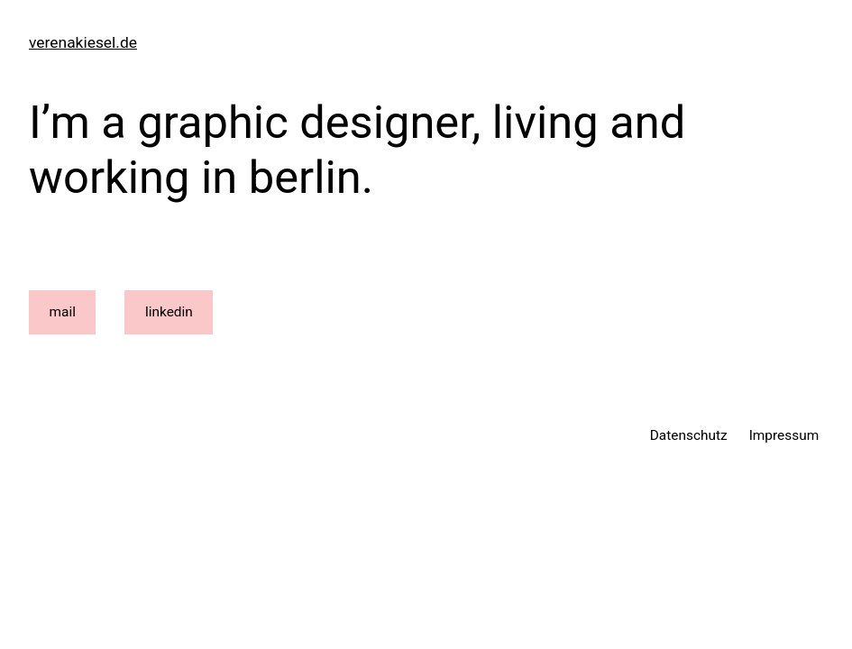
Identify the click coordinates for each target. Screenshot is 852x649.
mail (63, 312)
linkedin (169, 312)
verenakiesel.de (83, 42)
